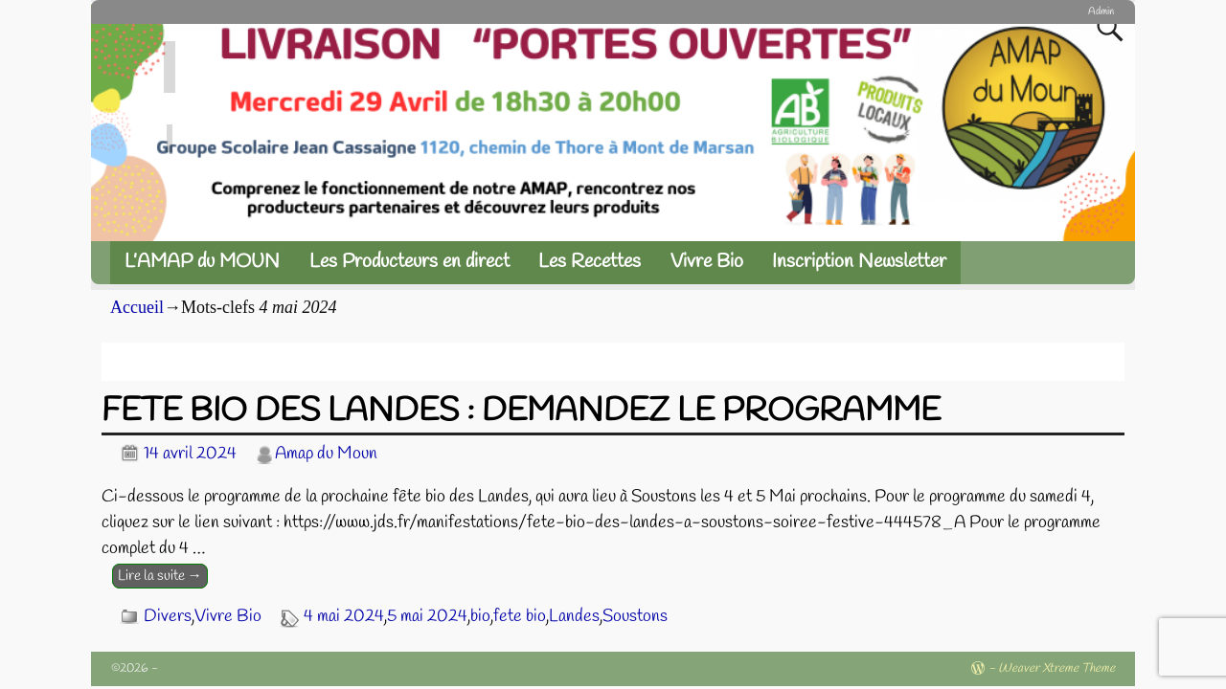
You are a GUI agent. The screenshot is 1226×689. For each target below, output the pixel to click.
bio (480, 616)
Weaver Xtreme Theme (1056, 668)
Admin (1101, 11)
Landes (574, 616)
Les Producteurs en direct (409, 262)
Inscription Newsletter (859, 262)
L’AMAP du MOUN (202, 262)
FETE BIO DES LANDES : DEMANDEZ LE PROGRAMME (521, 411)
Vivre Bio (706, 262)
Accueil (137, 307)
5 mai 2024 (427, 616)
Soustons (635, 616)
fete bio (519, 616)
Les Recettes (589, 262)
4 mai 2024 (344, 616)
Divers (168, 616)
